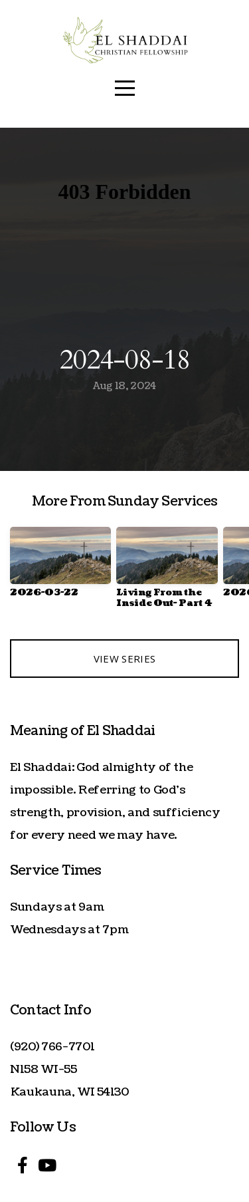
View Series (124, 658)
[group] (60, 567)
